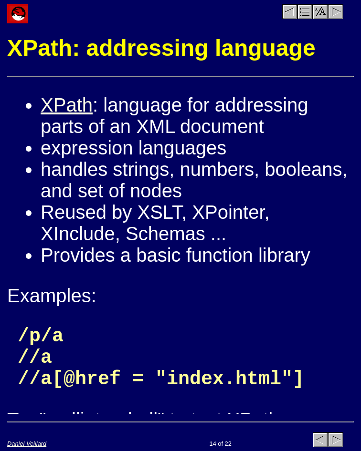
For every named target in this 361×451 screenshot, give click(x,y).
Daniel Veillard (26, 443)
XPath (67, 104)
